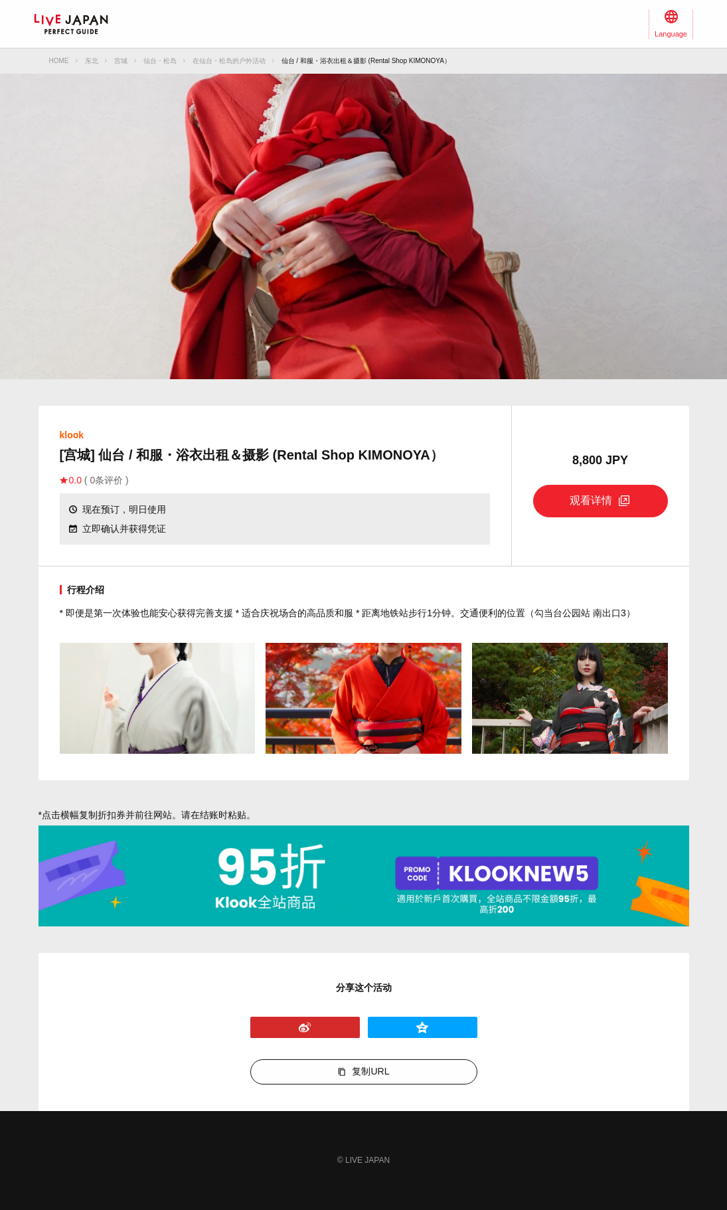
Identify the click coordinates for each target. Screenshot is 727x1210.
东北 (91, 60)
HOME (59, 60)
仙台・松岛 (160, 60)
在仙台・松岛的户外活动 (229, 60)
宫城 (120, 60)
